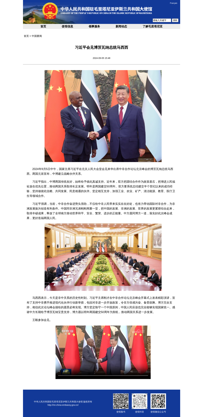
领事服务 (94, 26)
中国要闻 (37, 36)
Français (173, 3)
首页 (43, 26)
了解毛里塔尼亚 (153, 26)
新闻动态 (121, 26)
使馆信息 (67, 26)
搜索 (175, 20)
